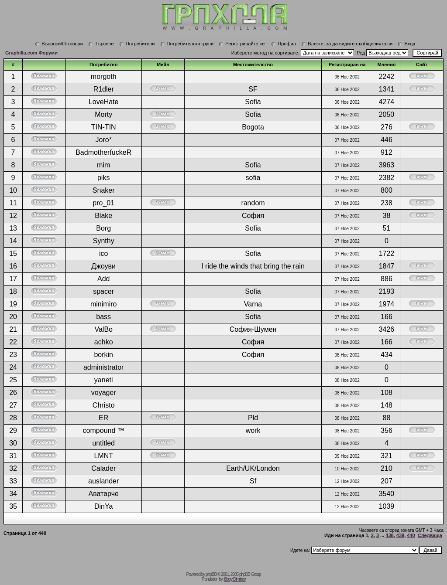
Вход (406, 43)
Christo (104, 405)
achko (103, 342)
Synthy (103, 241)
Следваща (430, 535)
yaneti (103, 380)
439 (400, 535)
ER (103, 418)
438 (389, 535)
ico (103, 253)
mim (103, 165)
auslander (103, 481)
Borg (103, 228)
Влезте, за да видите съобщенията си (346, 43)
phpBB (211, 574)
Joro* (104, 139)
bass (103, 316)
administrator (103, 367)
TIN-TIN (103, 127)
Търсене (101, 43)
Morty (103, 114)
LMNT (103, 455)
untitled (103, 443)
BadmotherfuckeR (103, 152)
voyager (103, 392)
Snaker (104, 190)
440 (411, 535)
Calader (103, 468)
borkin (103, 354)
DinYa (103, 506)
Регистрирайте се (242, 43)
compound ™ (103, 430)
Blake (103, 215)
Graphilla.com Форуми (31, 52)
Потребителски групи (187, 43)
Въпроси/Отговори (59, 43)
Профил (283, 43)
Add (103, 278)
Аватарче (104, 493)
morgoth (104, 76)
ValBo (103, 329)
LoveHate (104, 101)
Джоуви (103, 266)
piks (103, 177)
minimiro (103, 304)
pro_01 (103, 203)
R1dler (103, 89)
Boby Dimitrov (234, 579)
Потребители (137, 43)
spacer (103, 291)
